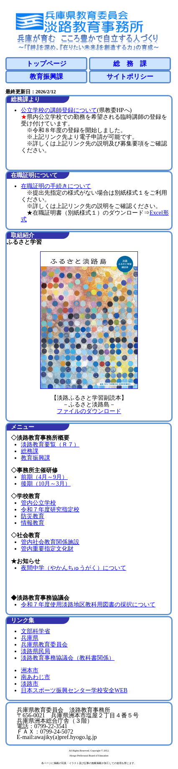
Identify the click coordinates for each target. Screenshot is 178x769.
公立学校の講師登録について (59, 110)
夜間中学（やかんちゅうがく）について (73, 568)
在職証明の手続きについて (56, 186)
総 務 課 (130, 63)
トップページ (46, 63)
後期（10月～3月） (46, 484)
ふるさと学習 (24, 242)
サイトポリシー (130, 76)
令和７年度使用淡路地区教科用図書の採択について (88, 604)
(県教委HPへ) (114, 110)
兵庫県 (29, 638)
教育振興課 (46, 76)
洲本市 (29, 670)
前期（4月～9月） (44, 477)
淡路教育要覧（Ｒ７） (50, 444)
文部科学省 (35, 631)
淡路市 (29, 684)
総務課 (29, 451)
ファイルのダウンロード (89, 411)
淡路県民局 (35, 651)
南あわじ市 (35, 677)
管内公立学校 (38, 503)
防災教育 (32, 516)
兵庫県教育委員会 (44, 644)
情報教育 (32, 523)
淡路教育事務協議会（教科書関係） (67, 658)
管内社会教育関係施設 (50, 542)
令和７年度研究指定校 (50, 509)
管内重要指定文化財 (47, 549)
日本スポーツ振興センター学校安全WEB (74, 690)
